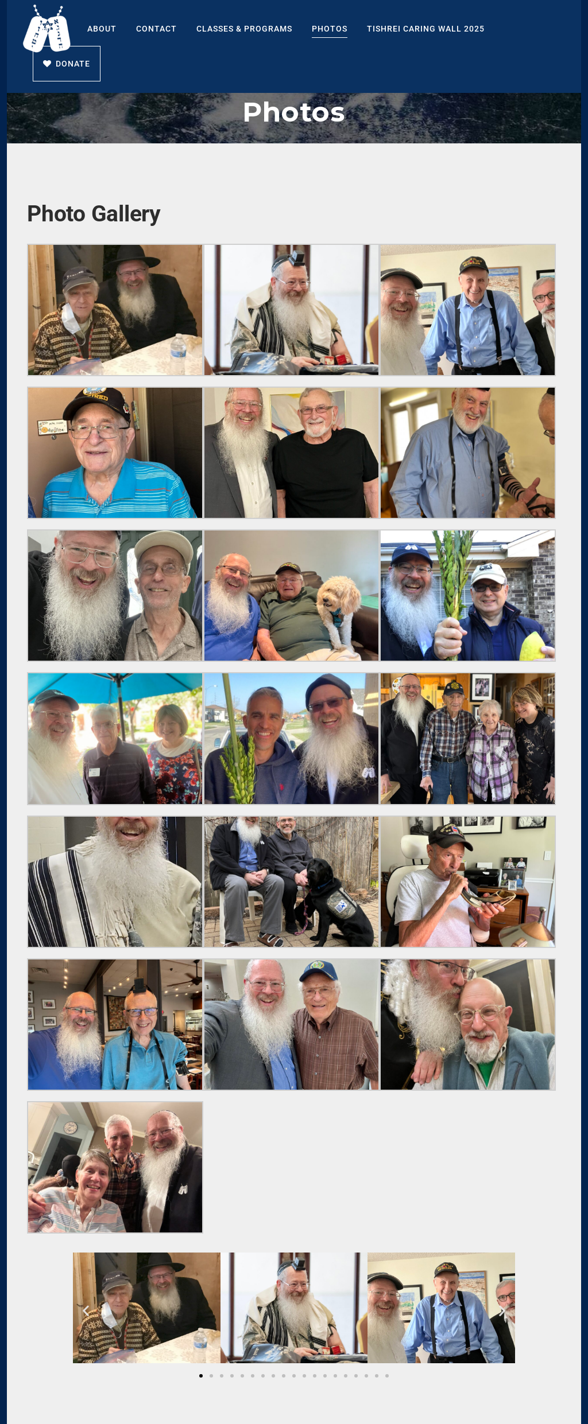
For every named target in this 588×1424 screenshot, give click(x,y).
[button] (86, 1310)
